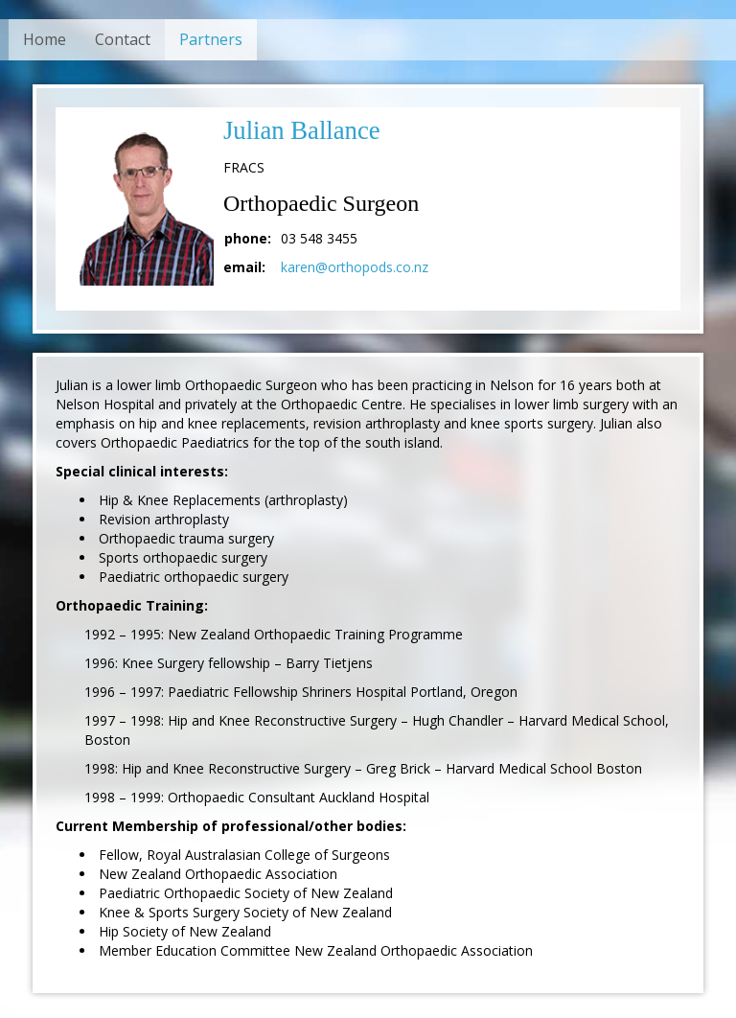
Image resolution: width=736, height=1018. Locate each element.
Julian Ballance (301, 130)
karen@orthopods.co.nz (354, 267)
